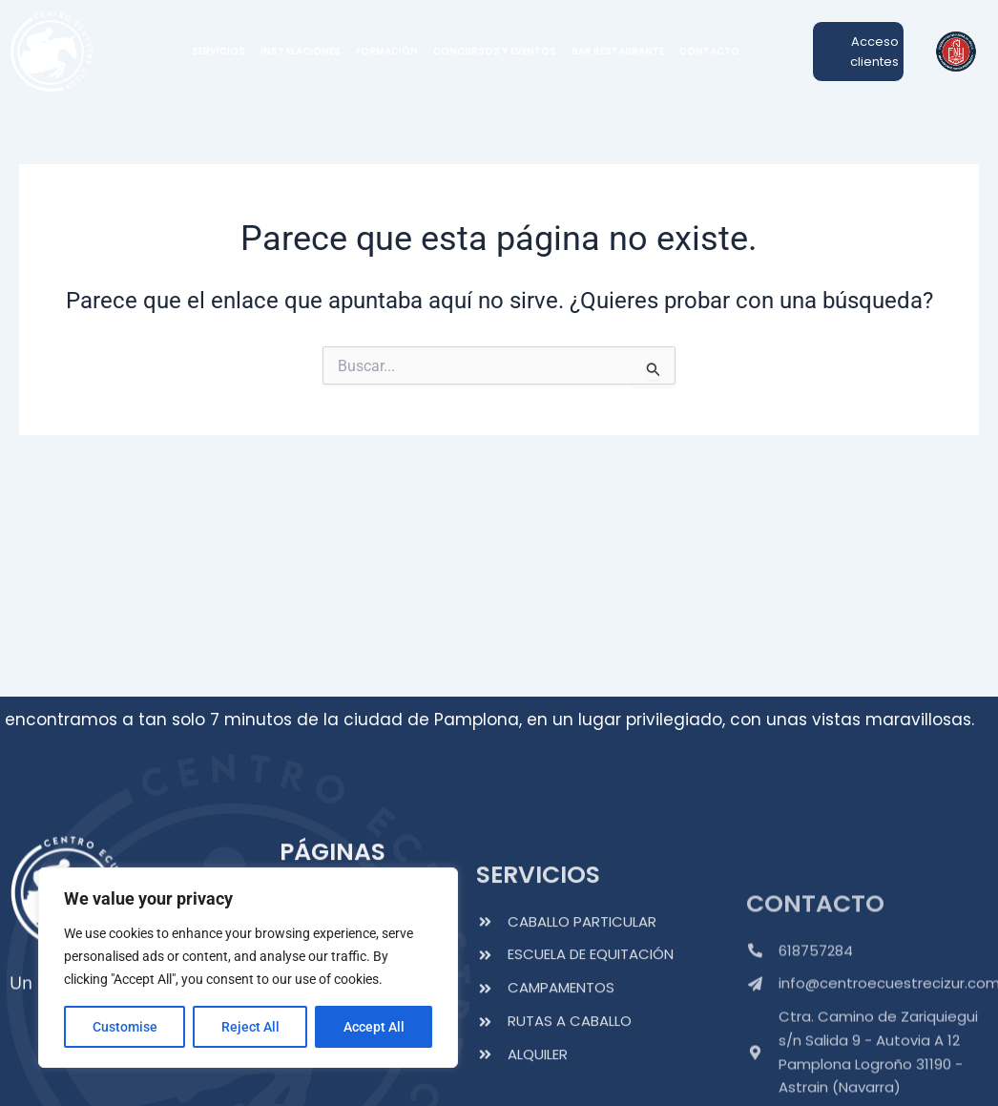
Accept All (374, 1026)
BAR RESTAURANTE (618, 51)
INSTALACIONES (300, 51)
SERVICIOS (218, 51)
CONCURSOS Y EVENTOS (494, 51)
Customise (125, 1026)
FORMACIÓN (387, 51)
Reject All (250, 1026)
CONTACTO (709, 51)
